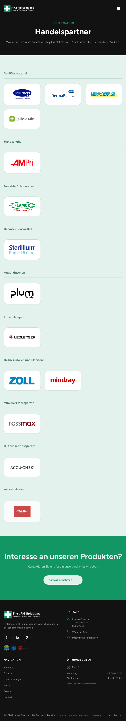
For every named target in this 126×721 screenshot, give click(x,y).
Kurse (8, 685)
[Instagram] (7, 637)
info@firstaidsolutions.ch (82, 638)
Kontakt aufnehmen (63, 581)
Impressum (97, 715)
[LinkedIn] (17, 637)
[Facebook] (27, 637)
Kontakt (9, 697)
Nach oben (114, 715)
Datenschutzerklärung (78, 715)
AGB (61, 715)
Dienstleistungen (14, 679)
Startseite (10, 667)
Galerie (9, 691)
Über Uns (10, 673)
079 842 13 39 (77, 632)
